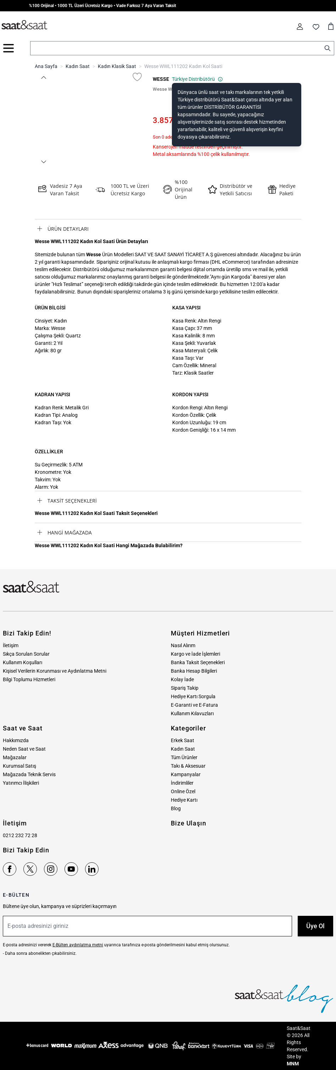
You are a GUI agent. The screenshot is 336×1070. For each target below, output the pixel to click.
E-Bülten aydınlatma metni (77, 944)
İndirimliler (182, 783)
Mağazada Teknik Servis (29, 774)
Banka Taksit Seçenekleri (198, 662)
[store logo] (24, 25)
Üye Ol (315, 926)
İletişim (10, 645)
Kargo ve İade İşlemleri (195, 654)
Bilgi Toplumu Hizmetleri (29, 679)
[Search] (327, 48)
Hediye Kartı (184, 800)
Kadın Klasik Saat (117, 66)
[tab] (168, 229)
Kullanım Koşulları (22, 662)
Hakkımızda (16, 740)
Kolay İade (182, 679)
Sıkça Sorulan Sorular (26, 654)
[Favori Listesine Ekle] (137, 77)
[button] (43, 77)
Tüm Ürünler (184, 757)
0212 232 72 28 (20, 835)
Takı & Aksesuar (188, 766)
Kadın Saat (78, 66)
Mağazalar (15, 757)
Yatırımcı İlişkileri (21, 783)
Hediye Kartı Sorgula (193, 696)
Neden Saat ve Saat (24, 749)
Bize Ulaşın (188, 823)
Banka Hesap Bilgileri (194, 671)
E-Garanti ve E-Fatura (194, 705)
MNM (293, 1063)
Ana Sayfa (46, 66)
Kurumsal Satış (19, 766)
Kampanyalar (186, 774)
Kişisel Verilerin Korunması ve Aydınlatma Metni (54, 671)
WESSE (161, 79)
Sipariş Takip (184, 688)
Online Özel (183, 791)
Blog (176, 808)
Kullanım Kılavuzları (192, 713)
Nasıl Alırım (183, 645)
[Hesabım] (300, 26)
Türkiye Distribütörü (197, 79)
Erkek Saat (182, 740)
